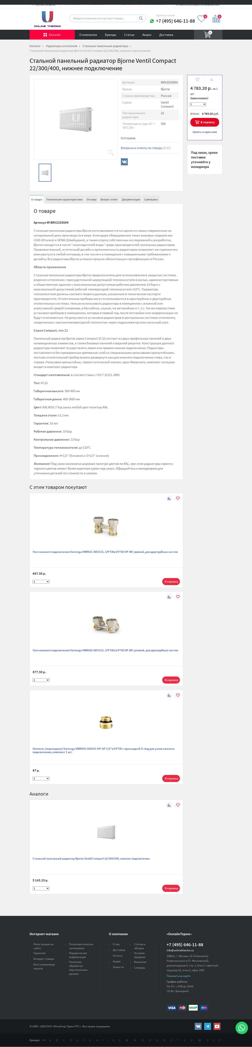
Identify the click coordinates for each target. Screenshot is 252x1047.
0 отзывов (128, 138)
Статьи (129, 34)
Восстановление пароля (44, 966)
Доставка (166, 34)
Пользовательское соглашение (81, 946)
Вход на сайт (213, 6)
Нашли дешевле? (199, 97)
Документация (131, 199)
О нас (116, 944)
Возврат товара (43, 959)
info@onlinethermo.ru (180, 950)
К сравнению (212, 80)
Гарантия (39, 953)
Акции (146, 34)
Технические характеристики (64, 199)
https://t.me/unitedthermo (207, 1026)
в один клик (205, 132)
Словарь (139, 967)
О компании (88, 34)
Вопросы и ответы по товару (146, 148)
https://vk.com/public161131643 (198, 1026)
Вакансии (140, 962)
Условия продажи (139, 955)
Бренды (110, 34)
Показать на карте (178, 976)
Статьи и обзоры (139, 946)
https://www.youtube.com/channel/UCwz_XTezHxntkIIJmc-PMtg (217, 1026)
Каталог (55, 34)
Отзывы (91, 199)
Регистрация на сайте (43, 946)
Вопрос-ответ (109, 199)
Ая (43, 1040)
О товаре (36, 199)
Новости (118, 967)
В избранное (197, 80)
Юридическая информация (78, 955)
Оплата (117, 955)
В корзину (208, 122)
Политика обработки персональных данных (78, 968)
